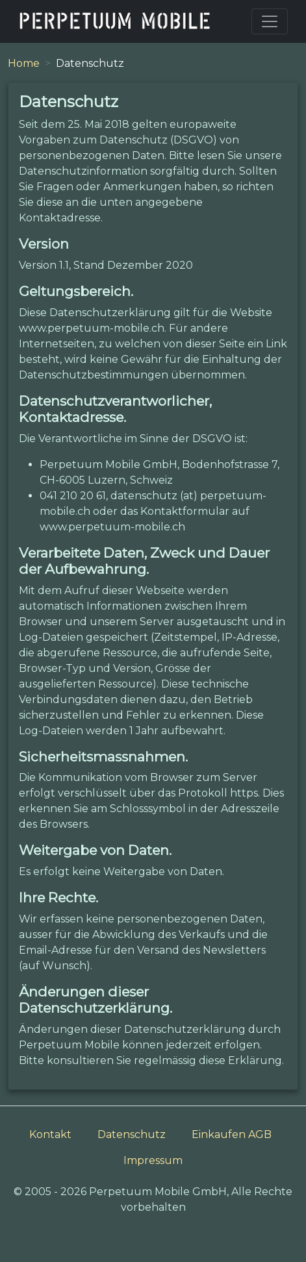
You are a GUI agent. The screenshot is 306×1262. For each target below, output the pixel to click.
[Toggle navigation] (269, 21)
